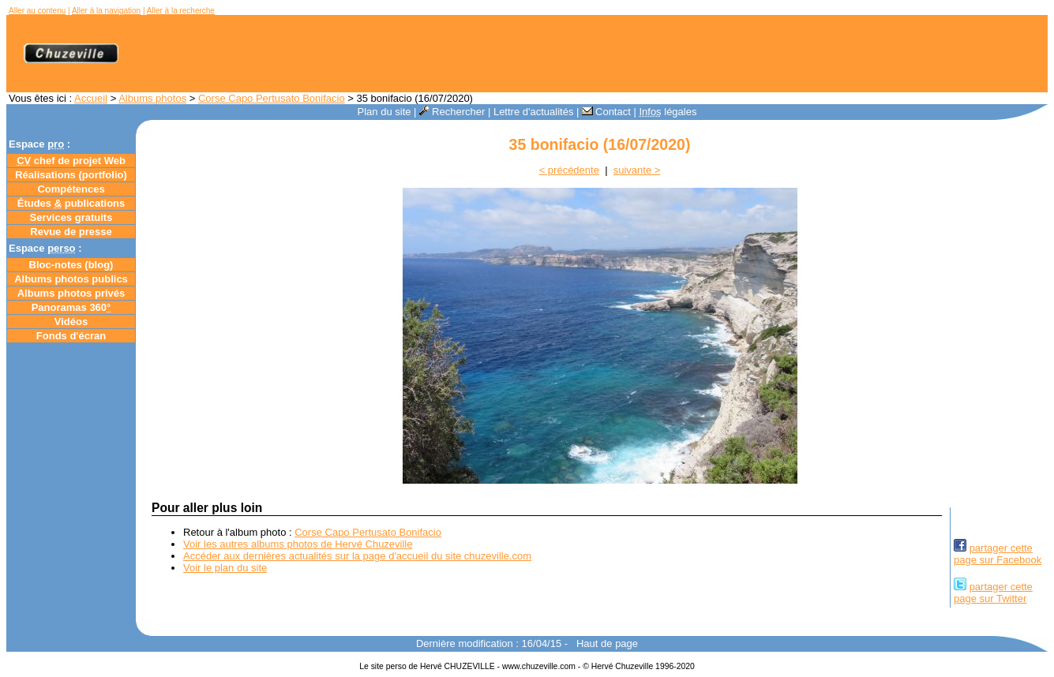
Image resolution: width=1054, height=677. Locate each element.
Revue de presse (70, 232)
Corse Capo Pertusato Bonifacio (271, 98)
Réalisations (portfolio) (71, 175)
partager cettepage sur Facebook (997, 554)
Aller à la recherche (181, 10)
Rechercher (452, 112)
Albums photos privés (71, 293)
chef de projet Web (71, 160)
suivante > (637, 170)
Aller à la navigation (106, 10)
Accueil (90, 98)
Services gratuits (71, 217)
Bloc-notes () (71, 265)
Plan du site (384, 112)
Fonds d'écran (71, 336)
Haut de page (607, 643)
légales (667, 112)
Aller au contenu (37, 10)
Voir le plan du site (225, 568)
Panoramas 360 (71, 307)
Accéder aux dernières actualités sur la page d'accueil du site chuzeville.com (357, 556)
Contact (606, 112)
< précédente (569, 170)
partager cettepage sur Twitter (993, 592)
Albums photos (152, 98)
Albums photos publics (71, 279)
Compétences (70, 189)
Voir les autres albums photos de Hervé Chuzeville (297, 544)
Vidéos (71, 321)
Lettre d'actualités (533, 112)
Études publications (71, 203)
